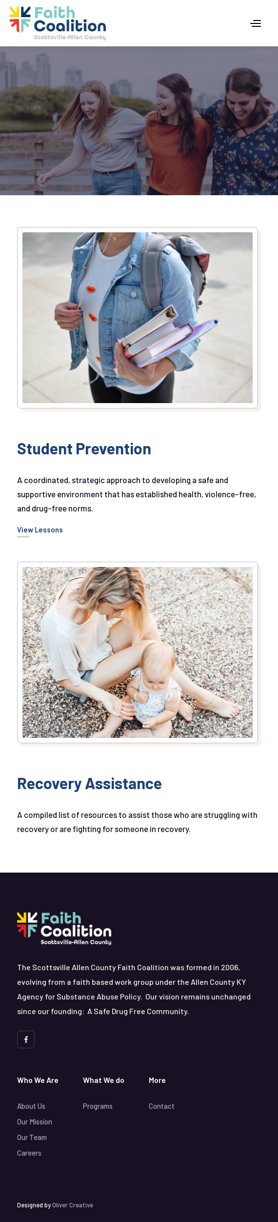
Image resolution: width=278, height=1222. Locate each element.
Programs (98, 1105)
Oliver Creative (72, 1205)
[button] (255, 23)
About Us (31, 1105)
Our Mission (34, 1121)
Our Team (32, 1137)
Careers (29, 1152)
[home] (58, 23)
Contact (162, 1105)
